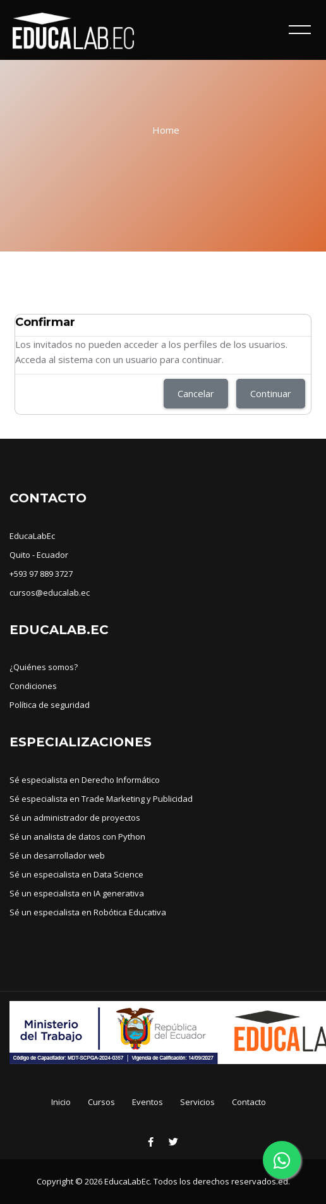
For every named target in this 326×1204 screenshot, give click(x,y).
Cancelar (196, 393)
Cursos (101, 1102)
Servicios (197, 1102)
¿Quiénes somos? (43, 667)
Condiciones (33, 686)
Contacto (249, 1102)
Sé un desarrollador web (57, 855)
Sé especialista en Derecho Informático (84, 779)
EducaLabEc (32, 535)
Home (165, 130)
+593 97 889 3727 (41, 573)
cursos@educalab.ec (49, 592)
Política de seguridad (49, 704)
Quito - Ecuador (38, 554)
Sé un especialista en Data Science (76, 874)
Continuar (270, 393)
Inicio (61, 1102)
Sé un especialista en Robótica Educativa (87, 912)
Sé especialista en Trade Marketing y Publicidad (101, 798)
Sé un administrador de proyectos (74, 817)
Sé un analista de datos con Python (77, 836)
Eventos (147, 1102)
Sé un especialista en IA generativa (76, 893)
